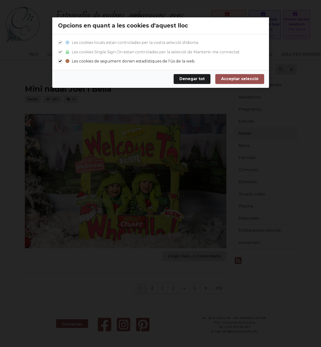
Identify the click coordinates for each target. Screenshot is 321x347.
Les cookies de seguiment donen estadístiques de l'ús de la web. (130, 61)
